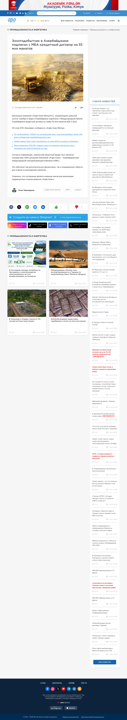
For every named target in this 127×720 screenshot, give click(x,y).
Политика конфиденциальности (92, 717)
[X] (14, 13)
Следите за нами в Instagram (17, 225)
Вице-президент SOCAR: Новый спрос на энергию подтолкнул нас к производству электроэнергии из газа (44, 147)
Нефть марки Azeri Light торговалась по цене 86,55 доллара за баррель (46, 141)
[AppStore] (70, 708)
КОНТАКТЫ (57, 683)
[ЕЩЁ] (118, 21)
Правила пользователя (71, 717)
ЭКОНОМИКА (101, 21)
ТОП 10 (84, 683)
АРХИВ (71, 683)
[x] (58, 689)
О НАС (43, 683)
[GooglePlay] (56, 708)
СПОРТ (112, 21)
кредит (78, 190)
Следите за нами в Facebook (57, 225)
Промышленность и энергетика (105, 30)
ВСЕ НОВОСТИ (67, 21)
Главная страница (80, 30)
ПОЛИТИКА (79, 21)
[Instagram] (11, 13)
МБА (68, 190)
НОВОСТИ (90, 21)
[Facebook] (7, 13)
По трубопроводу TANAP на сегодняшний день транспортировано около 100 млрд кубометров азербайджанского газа (48, 135)
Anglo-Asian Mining (52, 190)
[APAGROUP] (63, 702)
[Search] (73, 13)
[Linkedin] (23, 13)
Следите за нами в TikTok (37, 225)
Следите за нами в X (78, 225)
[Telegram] (20, 13)
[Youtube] (17, 13)
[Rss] (25, 13)
